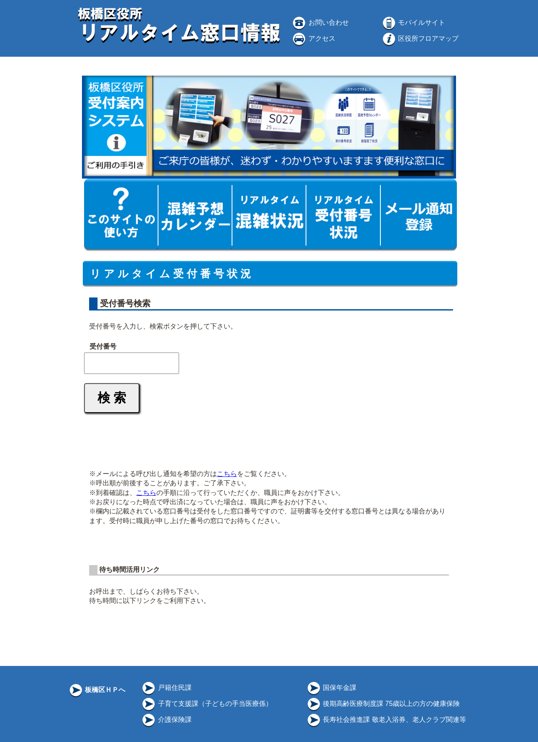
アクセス (313, 38)
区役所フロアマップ (420, 38)
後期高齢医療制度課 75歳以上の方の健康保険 (383, 703)
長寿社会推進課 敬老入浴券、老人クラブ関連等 (386, 719)
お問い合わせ (319, 22)
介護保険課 (166, 719)
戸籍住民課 (166, 687)
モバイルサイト (413, 22)
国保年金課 (331, 687)
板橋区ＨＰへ (96, 689)
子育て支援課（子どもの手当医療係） (206, 703)
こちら (227, 473)
